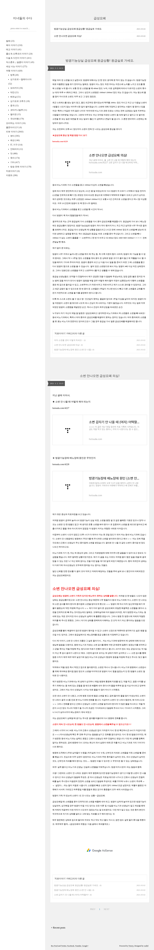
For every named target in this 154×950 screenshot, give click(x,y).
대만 (14, 92)
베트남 (15, 97)
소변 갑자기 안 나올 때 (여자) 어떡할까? (71, 895)
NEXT (106, 908)
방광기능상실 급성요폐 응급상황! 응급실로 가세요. (78, 29)
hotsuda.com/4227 (60, 408)
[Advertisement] (99, 850)
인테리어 (16, 149)
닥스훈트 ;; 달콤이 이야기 (20, 62)
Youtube (78, 946)
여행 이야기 (14, 71)
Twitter (63, 946)
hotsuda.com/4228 (60, 464)
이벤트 (12, 175)
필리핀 (15, 114)
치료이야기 (13, 171)
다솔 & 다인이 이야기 (18, 58)
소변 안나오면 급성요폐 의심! (68, 36)
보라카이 (16, 88)
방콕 (14, 75)
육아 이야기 (14, 45)
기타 (15, 162)
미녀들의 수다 (22, 18)
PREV (92, 908)
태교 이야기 (13, 49)
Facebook (70, 946)
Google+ (85, 946)
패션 (15, 140)
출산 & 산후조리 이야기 (19, 54)
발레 (10, 41)
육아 (15, 158)
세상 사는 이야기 (16, 66)
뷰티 (15, 136)
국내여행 (17, 119)
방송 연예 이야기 (20, 167)
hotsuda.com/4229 (60, 141)
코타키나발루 (18, 110)
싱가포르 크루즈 (20, 101)
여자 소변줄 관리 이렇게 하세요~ (68, 340)
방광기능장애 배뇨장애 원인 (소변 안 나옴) (72, 349)
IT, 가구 (16, 145)
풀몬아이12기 (14, 127)
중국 (14, 105)
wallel (146, 946)
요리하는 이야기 (15, 123)
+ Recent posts (58, 927)
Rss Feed (54, 946)
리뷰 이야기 (14, 132)
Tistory (130, 946)
